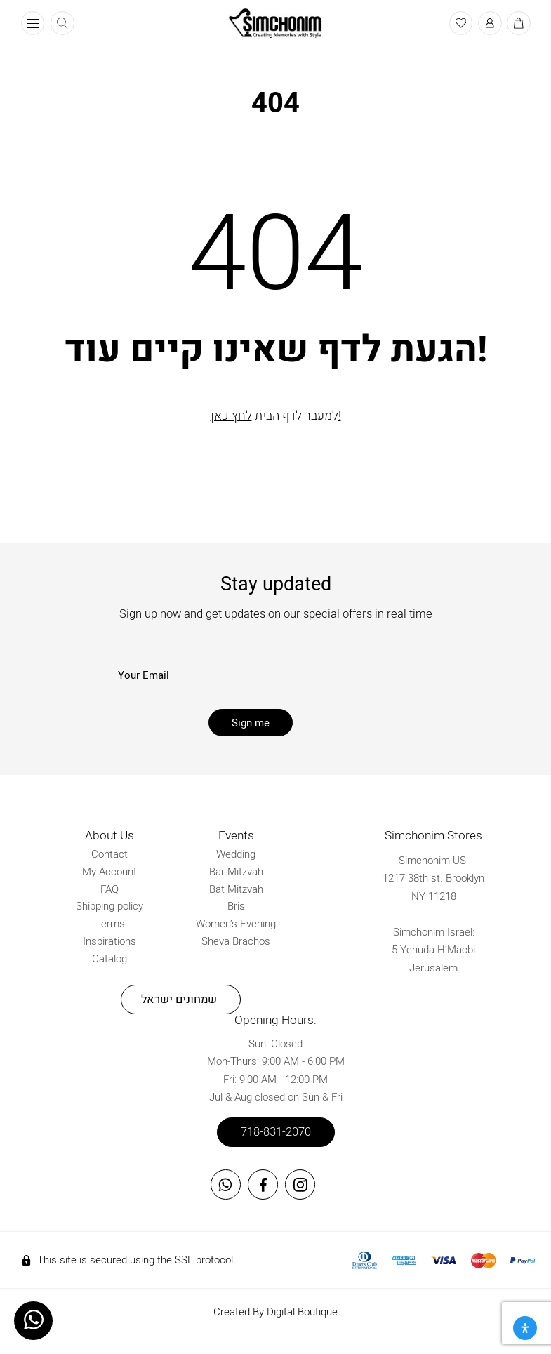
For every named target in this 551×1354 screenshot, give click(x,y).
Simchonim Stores (433, 835)
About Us (109, 835)
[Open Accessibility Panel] (525, 1328)
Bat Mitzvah (236, 888)
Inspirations (109, 940)
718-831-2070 (276, 1131)
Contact (109, 854)
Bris (236, 906)
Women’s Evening (236, 923)
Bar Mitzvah (236, 871)
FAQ (109, 888)
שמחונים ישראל (179, 999)
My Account (109, 871)
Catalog (109, 958)
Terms (110, 923)
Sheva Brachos (235, 940)
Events (236, 835)
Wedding (235, 854)
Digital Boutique (302, 1311)
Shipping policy (109, 906)
